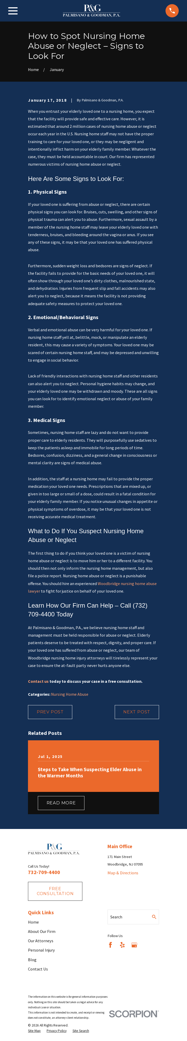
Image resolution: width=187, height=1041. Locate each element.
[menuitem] (34, 1031)
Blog (32, 959)
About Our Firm (41, 931)
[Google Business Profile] (134, 945)
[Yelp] (122, 945)
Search (116, 916)
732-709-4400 (44, 872)
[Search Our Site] (154, 917)
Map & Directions (122, 872)
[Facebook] (110, 945)
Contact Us (38, 969)
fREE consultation (55, 891)
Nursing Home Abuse (69, 694)
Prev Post (50, 711)
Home (33, 922)
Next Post (136, 711)
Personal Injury (41, 950)
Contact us (38, 681)
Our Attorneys (40, 940)
